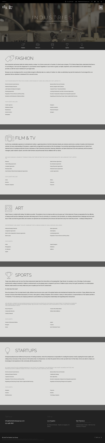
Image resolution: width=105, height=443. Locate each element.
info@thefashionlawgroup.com (83, 1)
